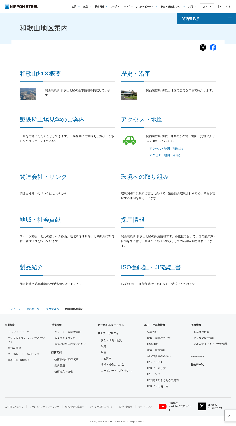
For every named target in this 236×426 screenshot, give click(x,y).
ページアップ (230, 415)
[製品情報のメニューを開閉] (87, 6)
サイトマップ (145, 406)
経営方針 (152, 332)
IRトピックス (155, 362)
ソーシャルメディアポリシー (44, 406)
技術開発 (56, 352)
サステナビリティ (108, 333)
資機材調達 (14, 348)
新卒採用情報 (201, 332)
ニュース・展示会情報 (67, 332)
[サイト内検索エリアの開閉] (228, 7)
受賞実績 (59, 365)
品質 (103, 346)
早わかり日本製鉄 (18, 360)
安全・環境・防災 (111, 340)
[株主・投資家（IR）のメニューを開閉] (173, 6)
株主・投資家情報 (154, 325)
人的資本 (106, 358)
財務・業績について (159, 338)
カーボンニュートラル (111, 325)
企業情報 (10, 325)
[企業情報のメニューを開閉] (76, 6)
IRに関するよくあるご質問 (163, 380)
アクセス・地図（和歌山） (167, 148)
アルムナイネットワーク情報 (212, 343)
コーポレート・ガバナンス (23, 354)
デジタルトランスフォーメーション (26, 339)
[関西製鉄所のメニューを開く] (206, 18)
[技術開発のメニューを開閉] (101, 6)
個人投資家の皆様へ (159, 356)
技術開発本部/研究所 (66, 359)
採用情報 (196, 325)
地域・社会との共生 (112, 364)
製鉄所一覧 (197, 364)
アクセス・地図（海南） (165, 155)
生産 (103, 352)
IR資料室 (152, 344)
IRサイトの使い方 (157, 386)
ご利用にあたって (14, 406)
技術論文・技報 (63, 371)
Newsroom (197, 356)
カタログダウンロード (67, 338)
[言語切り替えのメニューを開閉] (207, 6)
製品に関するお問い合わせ (70, 344)
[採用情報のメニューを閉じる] (192, 6)
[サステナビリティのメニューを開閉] (146, 6)
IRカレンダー (155, 374)
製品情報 (56, 325)
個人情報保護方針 (74, 406)
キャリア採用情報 (204, 338)
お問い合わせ (125, 406)
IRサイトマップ (156, 368)
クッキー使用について (101, 406)
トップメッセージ (18, 332)
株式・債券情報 (156, 350)
